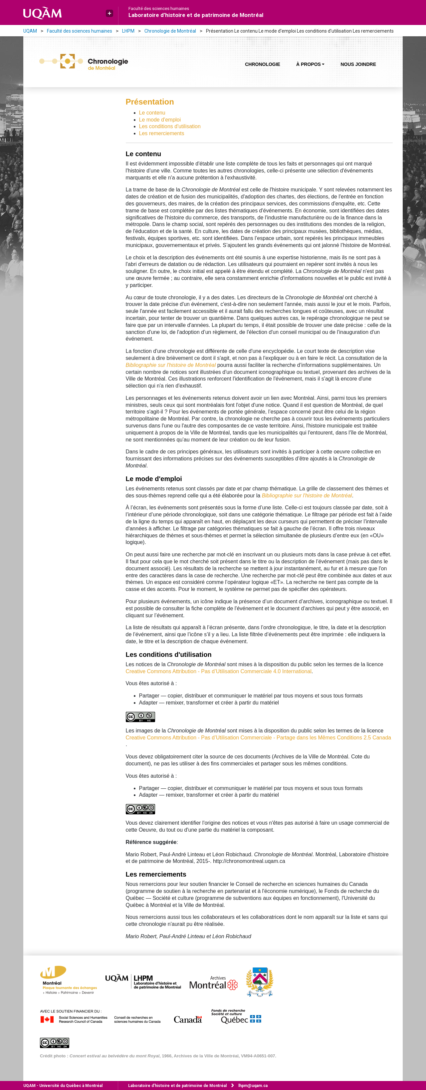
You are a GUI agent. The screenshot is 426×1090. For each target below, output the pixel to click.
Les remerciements (161, 133)
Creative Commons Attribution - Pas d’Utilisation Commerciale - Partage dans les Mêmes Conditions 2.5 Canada (258, 737)
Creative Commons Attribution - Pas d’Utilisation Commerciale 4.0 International (219, 671)
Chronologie (262, 64)
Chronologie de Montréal (170, 31)
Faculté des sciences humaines (158, 9)
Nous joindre (358, 64)
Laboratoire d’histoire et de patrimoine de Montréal (195, 15)
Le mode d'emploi (160, 120)
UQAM (30, 31)
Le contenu (152, 113)
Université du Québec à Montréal (63, 1085)
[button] (109, 13)
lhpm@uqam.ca (253, 1085)
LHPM (128, 31)
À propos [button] (308, 64)
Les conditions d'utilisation (170, 126)
